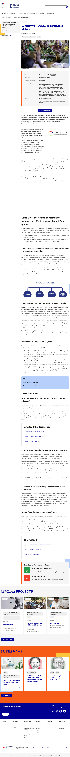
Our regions (32, 13)
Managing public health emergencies (29, 36)
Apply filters (67, 7)
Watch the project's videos (30, 386)
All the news (6, 695)
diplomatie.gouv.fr (51, 747)
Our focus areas (22, 13)
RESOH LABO (54, 623)
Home (3, 17)
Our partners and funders (6, 726)
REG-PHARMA (8, 624)
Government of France (45, 98)
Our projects (41, 13)
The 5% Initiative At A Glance (32, 549)
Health (39, 36)
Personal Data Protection (32, 755)
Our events (61, 726)
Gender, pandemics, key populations (34, 431)
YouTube (64, 711)
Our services (12, 13)
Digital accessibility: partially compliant (46, 755)
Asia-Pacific (38, 728)
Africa (45, 95)
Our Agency (3, 13)
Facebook (60, 711)
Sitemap (57, 755)
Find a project (8, 17)
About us (3, 723)
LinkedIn (57, 711)
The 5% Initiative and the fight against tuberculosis (37, 544)
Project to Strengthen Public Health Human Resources (34, 625)
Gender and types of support (32, 441)
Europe (37, 730)
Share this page (10, 35)
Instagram (53, 715)
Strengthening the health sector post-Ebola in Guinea (56, 678)
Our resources (61, 728)
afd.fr (33, 747)
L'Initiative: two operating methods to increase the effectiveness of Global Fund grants (9, 25)
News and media (50, 13)
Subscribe (5, 714)
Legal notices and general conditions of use (18, 755)
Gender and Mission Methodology (33, 436)
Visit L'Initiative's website (30, 382)
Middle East (38, 732)
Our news (60, 723)
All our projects (7, 639)
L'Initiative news (6, 31)
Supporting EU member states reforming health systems (11, 682)
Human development (28, 726)
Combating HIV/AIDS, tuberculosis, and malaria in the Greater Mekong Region (34, 678)
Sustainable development (29, 723)
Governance (26, 731)
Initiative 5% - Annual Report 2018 (33, 554)
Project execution (16, 723)
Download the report (46, 110)
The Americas (51, 95)
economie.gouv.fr (63, 747)
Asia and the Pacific (61, 95)
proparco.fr (40, 747)
